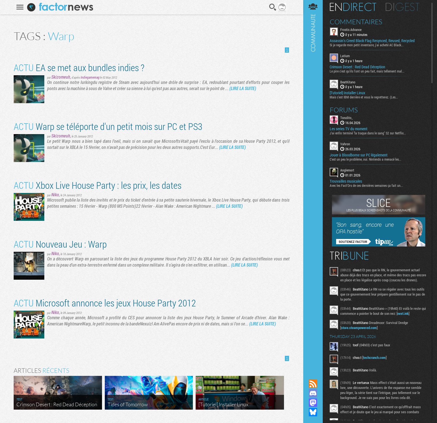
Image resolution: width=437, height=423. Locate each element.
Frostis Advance (350, 29)
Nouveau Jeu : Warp (60, 244)
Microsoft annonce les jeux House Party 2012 (105, 302)
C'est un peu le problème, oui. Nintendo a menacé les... (365, 159)
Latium (345, 56)
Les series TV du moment (348, 129)
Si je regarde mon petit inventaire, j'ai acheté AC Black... (367, 45)
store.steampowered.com (359, 327)
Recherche (273, 7)
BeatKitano (347, 82)
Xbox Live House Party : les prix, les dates (97, 185)
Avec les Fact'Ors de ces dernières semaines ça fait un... (366, 185)
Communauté (313, 184)
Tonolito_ (346, 117)
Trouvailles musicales (346, 181)
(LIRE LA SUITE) (242, 88)
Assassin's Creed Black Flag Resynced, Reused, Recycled (372, 40)
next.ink (403, 313)
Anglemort (347, 170)
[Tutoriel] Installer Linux (347, 93)
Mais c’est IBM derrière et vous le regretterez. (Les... (364, 97)
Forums (344, 110)
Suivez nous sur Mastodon (313, 402)
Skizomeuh (60, 77)
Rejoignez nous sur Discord (313, 393)
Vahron (345, 144)
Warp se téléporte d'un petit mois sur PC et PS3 (108, 126)
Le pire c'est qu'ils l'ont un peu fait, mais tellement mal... (367, 71)
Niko (55, 194)
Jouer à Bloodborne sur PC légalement (358, 155)
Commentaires (356, 22)
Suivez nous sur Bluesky (313, 412)
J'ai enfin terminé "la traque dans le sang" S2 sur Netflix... (368, 133)
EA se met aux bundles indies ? (79, 67)
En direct (353, 7)
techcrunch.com (374, 357)
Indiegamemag (90, 77)
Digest (402, 7)
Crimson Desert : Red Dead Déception (357, 67)
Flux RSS (313, 384)
